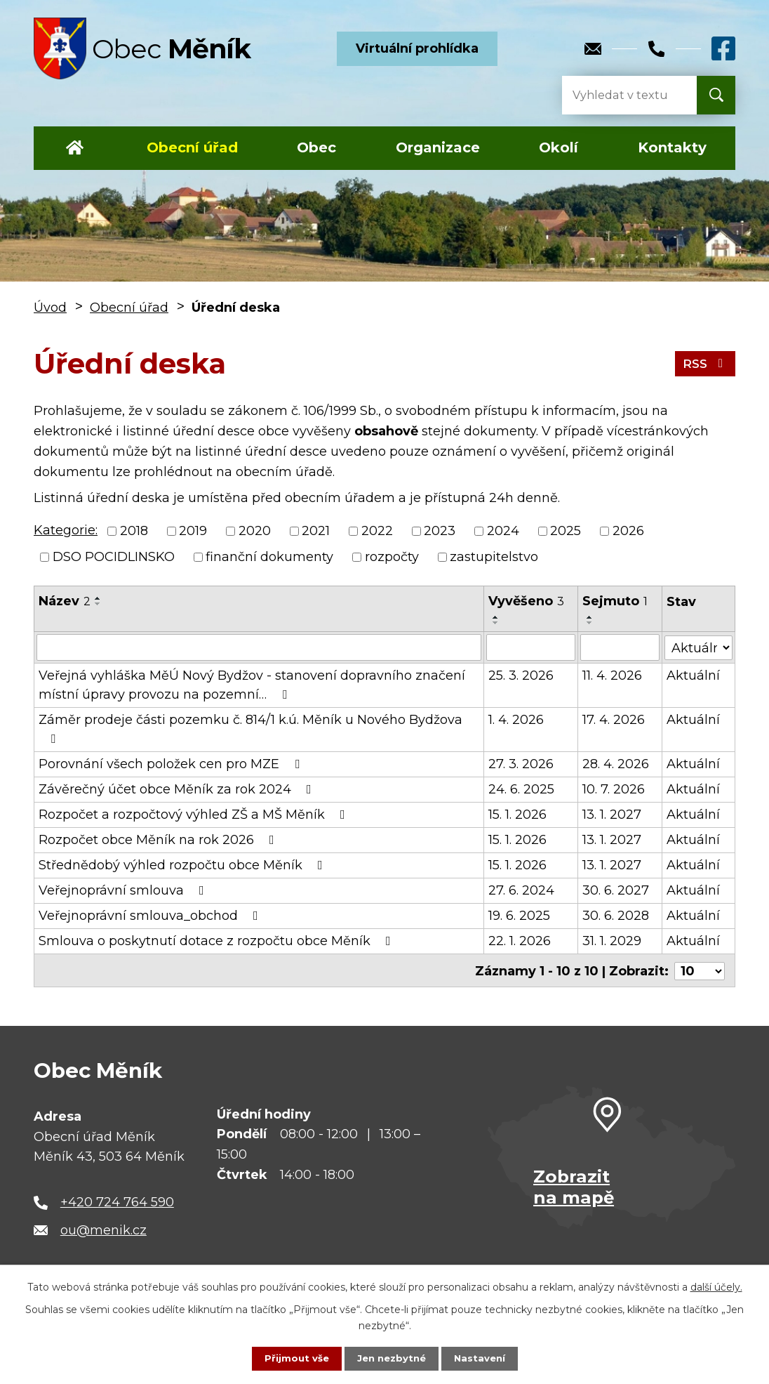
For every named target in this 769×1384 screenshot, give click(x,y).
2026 (628, 531)
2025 (565, 531)
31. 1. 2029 (612, 941)
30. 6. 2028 (616, 915)
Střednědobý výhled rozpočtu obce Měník (183, 865)
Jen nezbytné (391, 1358)
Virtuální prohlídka (417, 48)
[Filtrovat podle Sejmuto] (620, 647)
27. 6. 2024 (521, 890)
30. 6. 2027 (616, 890)
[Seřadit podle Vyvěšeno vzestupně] (496, 617)
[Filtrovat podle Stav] (699, 646)
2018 (134, 531)
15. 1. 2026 (517, 814)
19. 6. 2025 (519, 915)
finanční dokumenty (269, 557)
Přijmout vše (293, 1358)
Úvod (75, 148)
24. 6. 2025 (521, 789)
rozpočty (392, 557)
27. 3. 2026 (521, 764)
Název (65, 601)
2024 (503, 531)
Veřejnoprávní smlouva (124, 890)
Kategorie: (66, 530)
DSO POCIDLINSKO (114, 557)
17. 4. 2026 (614, 719)
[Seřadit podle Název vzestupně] (98, 598)
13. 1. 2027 (612, 814)
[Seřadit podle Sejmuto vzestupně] (591, 617)
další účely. (716, 1285)
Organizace (438, 147)
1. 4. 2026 (516, 719)
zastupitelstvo (494, 557)
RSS (704, 363)
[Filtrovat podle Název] (258, 647)
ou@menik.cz (103, 1228)
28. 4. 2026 (616, 764)
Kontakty (672, 147)
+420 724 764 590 (117, 1200)
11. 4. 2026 (613, 675)
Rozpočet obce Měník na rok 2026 (159, 840)
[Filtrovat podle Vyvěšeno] (531, 647)
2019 (193, 531)
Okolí (558, 147)
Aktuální (694, 675)
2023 (439, 531)
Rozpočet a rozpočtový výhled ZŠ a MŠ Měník (195, 814)
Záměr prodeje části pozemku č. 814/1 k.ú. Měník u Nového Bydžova (250, 728)
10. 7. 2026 (614, 789)
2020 (255, 531)
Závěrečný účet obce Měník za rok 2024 (178, 789)
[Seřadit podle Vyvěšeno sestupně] (496, 623)
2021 (316, 531)
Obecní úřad (192, 147)
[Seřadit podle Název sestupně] (98, 604)
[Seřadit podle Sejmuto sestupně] (591, 623)
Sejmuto (615, 601)
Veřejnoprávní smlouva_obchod (151, 915)
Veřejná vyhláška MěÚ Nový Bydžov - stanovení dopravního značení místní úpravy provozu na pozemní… (252, 685)
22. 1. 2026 (519, 941)
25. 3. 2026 (521, 675)
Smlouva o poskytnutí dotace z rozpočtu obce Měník (217, 941)
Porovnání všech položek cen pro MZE (172, 764)
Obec (316, 147)
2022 (377, 531)
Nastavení (482, 1358)
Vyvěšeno (526, 601)
